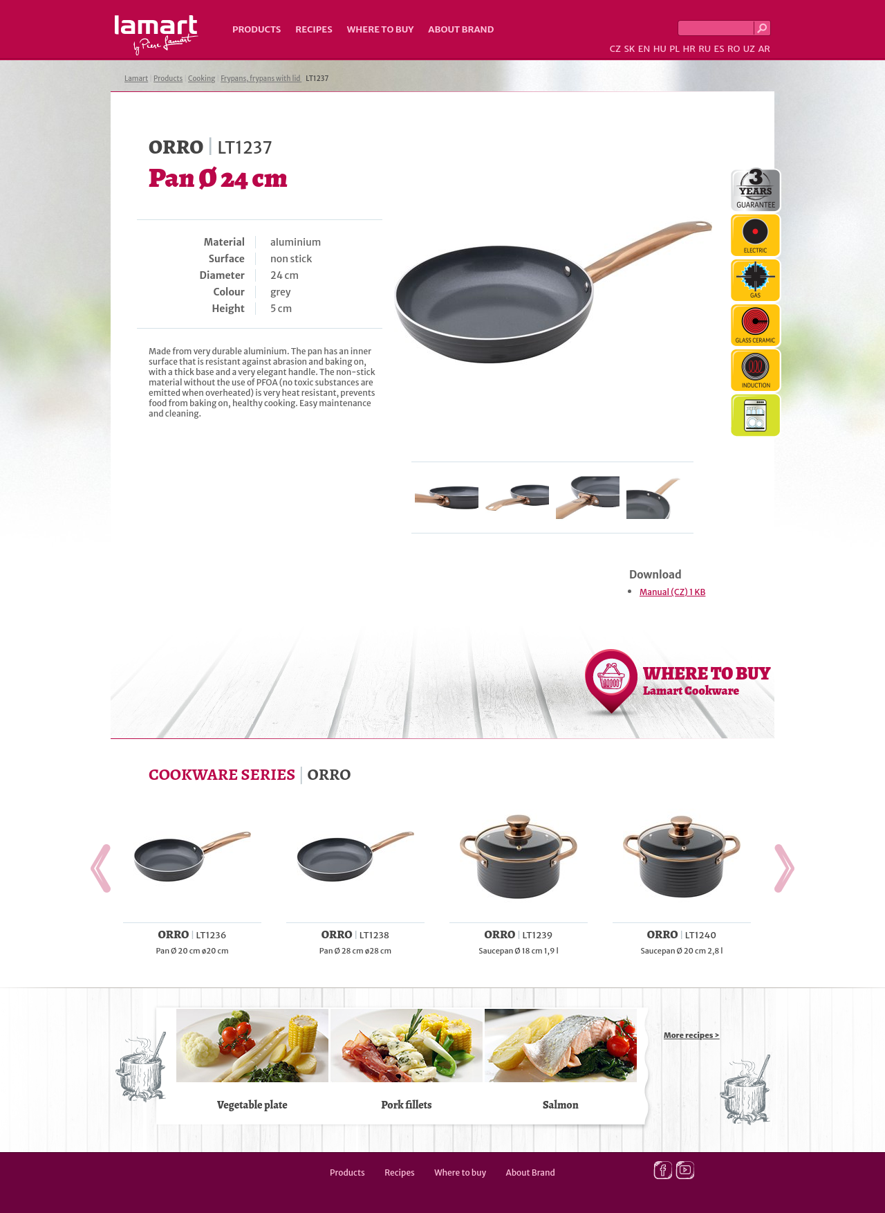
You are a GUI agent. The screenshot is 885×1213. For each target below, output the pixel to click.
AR (764, 49)
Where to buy (380, 29)
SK (629, 49)
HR (688, 49)
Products (256, 29)
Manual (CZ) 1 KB (672, 592)
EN (644, 49)
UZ (749, 49)
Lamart (156, 35)
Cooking (201, 78)
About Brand (461, 29)
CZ (615, 49)
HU (660, 49)
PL (674, 49)
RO (733, 49)
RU (704, 49)
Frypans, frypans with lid (261, 78)
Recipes (313, 29)
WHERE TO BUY (707, 680)
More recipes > (692, 1035)
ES (719, 49)
